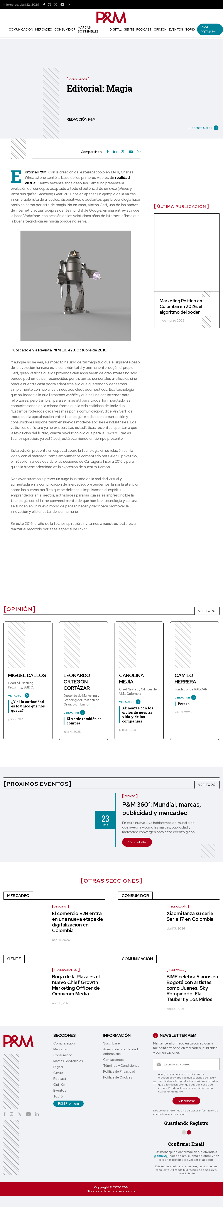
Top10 (190, 29)
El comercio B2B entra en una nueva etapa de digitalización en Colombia (77, 922)
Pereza (184, 703)
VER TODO (207, 611)
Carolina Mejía (131, 678)
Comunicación (21, 29)
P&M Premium (208, 29)
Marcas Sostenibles (88, 29)
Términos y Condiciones (121, 1065)
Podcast (144, 29)
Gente (129, 29)
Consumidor (65, 29)
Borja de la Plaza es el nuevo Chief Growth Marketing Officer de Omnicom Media (76, 985)
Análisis (60, 906)
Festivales (176, 970)
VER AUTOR (17, 695)
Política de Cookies (117, 1077)
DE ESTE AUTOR (201, 128)
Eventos (176, 29)
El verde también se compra (84, 720)
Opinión (160, 29)
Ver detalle (137, 842)
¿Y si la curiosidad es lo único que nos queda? (28, 706)
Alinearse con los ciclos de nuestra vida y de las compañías (137, 714)
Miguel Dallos (27, 675)
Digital (116, 29)
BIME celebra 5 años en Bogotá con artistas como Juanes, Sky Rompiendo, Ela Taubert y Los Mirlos (192, 988)
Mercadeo (43, 29)
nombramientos (65, 970)
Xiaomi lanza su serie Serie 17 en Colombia (190, 916)
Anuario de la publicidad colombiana (120, 1051)
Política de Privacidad (119, 1071)
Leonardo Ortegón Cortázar (77, 681)
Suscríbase (111, 1043)
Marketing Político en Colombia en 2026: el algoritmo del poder (181, 306)
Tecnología (177, 906)
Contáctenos (113, 1060)
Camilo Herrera (185, 678)
